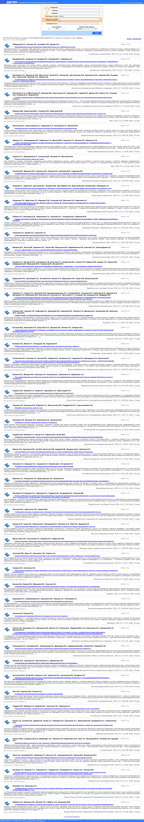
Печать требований (134, 39)
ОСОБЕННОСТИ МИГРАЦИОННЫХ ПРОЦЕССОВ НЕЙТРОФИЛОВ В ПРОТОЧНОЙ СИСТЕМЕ (44, 466)
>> (44, 52)
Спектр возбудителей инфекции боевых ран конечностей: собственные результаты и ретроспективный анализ (51, 281)
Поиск (122, 2)
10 (77, 817)
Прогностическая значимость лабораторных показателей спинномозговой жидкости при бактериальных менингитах (53, 648)
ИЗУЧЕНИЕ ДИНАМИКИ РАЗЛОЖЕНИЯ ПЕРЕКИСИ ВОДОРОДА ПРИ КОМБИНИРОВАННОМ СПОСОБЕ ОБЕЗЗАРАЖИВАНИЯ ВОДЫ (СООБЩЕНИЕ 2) (62, 481)
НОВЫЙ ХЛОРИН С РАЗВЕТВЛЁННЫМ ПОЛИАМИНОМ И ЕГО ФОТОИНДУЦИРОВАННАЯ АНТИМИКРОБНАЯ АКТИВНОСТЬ (54, 315)
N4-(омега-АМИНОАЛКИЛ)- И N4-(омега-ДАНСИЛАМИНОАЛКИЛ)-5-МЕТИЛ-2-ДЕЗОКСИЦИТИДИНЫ (46, 250)
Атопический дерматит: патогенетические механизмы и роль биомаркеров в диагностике (44, 601)
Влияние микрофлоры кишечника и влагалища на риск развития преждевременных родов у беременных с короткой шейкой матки (57, 556)
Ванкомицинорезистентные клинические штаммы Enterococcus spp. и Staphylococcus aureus (45, 47)
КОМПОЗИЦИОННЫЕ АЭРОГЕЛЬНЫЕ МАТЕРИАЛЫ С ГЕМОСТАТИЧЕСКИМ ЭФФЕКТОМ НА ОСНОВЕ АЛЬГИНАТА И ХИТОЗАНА (56, 235)
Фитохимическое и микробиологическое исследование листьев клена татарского (41, 616)
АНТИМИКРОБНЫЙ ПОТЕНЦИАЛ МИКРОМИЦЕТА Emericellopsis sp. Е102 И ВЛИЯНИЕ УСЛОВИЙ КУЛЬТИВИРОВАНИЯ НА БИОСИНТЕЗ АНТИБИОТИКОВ (63, 174)
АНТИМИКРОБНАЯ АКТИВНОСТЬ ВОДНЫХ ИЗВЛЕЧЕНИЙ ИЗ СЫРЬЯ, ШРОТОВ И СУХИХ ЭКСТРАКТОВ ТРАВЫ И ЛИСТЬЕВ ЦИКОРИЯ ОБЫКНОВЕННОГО (64, 804)
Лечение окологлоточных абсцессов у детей (29, 159)
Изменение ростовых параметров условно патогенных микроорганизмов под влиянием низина (46, 128)
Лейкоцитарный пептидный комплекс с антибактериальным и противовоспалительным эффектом (47, 346)
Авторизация (138, 2)
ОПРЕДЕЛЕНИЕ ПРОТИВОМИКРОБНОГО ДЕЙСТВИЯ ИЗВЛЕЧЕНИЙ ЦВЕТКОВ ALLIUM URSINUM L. (46, 663)
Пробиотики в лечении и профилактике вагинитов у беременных (36, 422)
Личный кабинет (129, 2)
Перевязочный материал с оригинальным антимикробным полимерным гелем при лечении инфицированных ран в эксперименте (57, 708)
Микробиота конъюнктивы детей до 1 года (29, 408)
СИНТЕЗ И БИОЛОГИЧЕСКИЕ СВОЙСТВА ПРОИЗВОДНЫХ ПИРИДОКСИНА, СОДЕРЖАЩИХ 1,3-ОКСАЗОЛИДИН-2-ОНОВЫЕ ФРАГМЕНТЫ (58, 266)
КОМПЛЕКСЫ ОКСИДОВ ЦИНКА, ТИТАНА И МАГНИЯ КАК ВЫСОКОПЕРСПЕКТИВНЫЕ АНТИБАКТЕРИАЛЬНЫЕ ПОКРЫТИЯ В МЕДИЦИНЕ (59, 437)
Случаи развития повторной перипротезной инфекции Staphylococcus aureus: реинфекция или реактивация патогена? (53, 758)
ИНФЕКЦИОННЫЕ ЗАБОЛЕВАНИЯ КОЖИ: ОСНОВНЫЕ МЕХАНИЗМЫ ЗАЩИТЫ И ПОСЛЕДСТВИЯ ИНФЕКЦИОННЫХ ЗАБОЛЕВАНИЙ (57, 586)
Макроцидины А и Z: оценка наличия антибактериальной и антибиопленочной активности (44, 393)
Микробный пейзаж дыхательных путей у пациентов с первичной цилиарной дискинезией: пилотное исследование (52, 743)
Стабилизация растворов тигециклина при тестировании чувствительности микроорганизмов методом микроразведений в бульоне (58, 512)
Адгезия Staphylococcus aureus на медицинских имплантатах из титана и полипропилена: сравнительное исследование (54, 452)
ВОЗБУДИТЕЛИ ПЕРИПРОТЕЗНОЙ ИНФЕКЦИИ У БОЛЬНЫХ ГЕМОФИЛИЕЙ (39, 694)
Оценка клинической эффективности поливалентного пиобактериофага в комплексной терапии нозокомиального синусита (55, 526)
